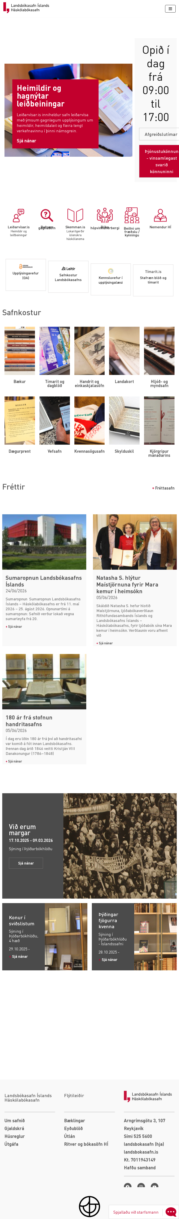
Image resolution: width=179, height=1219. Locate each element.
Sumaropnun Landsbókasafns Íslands (44, 712)
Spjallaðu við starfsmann (145, 1212)
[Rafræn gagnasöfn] (47, 261)
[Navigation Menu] (170, 9)
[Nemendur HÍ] (160, 261)
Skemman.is (75, 272)
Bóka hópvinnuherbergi (105, 273)
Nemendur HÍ (160, 272)
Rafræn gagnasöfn (47, 273)
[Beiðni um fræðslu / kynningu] (132, 261)
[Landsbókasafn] (27, 7)
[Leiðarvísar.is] (18, 261)
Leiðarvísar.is (19, 272)
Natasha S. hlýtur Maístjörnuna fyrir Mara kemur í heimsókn (127, 715)
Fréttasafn (163, 495)
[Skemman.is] (75, 261)
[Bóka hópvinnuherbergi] (105, 261)
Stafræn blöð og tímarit (153, 328)
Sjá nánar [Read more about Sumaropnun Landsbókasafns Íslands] (14, 758)
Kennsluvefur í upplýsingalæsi (111, 329)
